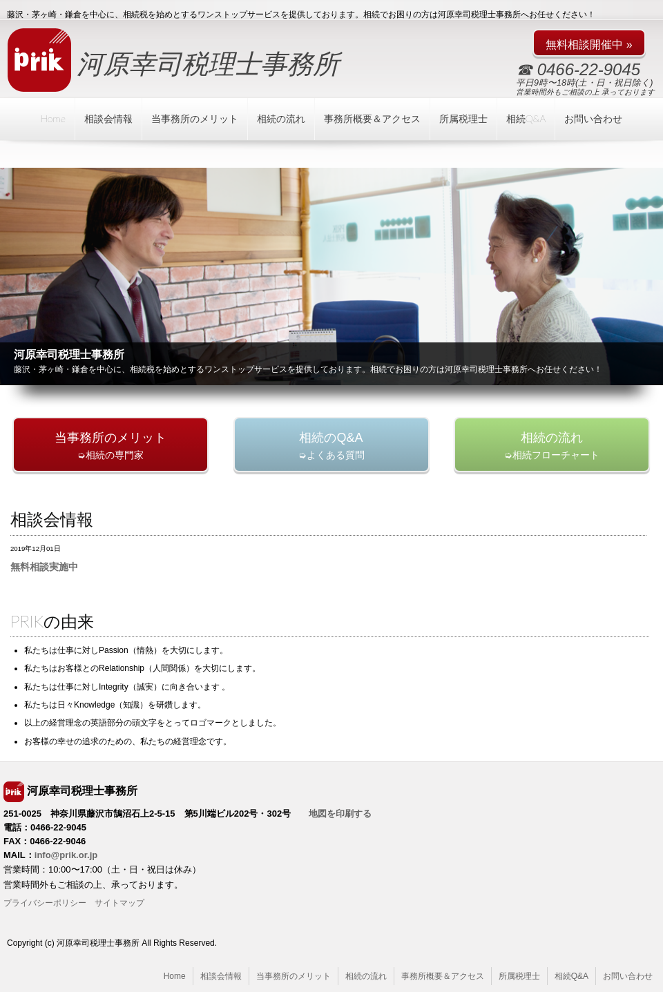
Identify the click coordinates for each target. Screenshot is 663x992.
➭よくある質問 (331, 445)
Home (53, 118)
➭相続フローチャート (551, 445)
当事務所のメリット (194, 118)
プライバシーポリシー (44, 903)
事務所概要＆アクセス (372, 118)
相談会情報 (108, 118)
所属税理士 (463, 118)
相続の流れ (281, 118)
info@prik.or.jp (66, 855)
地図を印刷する (340, 813)
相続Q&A (526, 118)
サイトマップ (119, 903)
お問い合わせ (593, 118)
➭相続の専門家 (110, 445)
